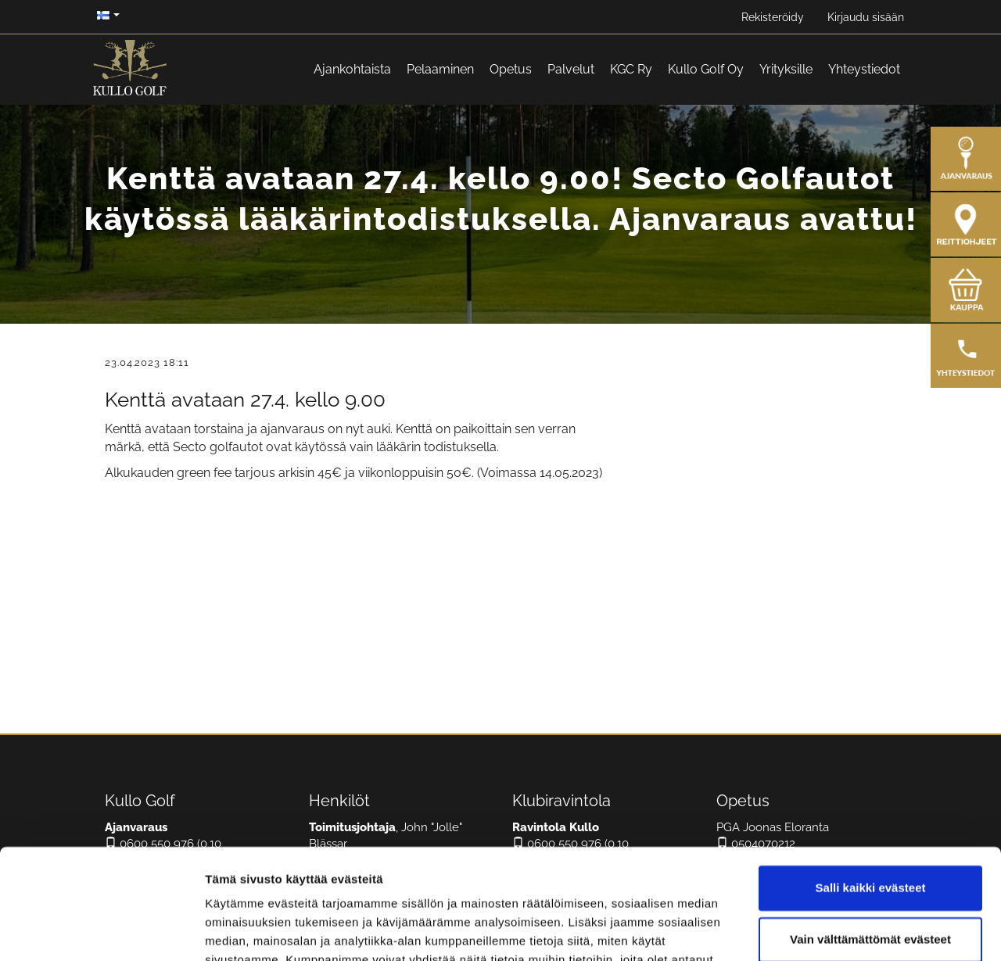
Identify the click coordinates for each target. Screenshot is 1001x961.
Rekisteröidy (772, 17)
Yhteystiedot (864, 69)
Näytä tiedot (239, 930)
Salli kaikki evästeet (871, 796)
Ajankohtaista (352, 69)
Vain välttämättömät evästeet (870, 847)
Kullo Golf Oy (706, 69)
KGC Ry (631, 69)
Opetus (511, 69)
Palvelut (570, 69)
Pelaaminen (440, 69)
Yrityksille (786, 69)
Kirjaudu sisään (865, 17)
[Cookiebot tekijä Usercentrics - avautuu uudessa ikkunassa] (101, 930)
